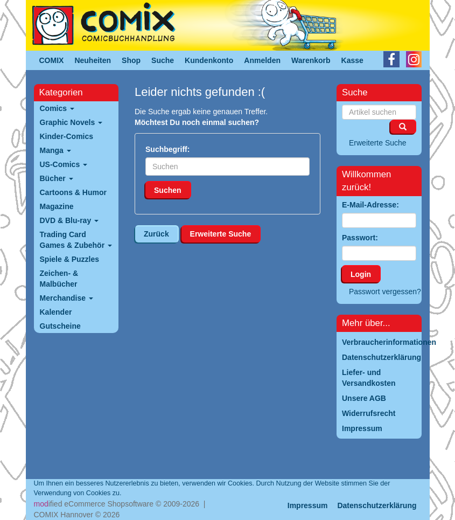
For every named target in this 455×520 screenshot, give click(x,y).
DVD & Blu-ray (69, 220)
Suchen (167, 190)
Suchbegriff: (167, 149)
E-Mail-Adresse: (370, 204)
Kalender (56, 312)
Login (361, 274)
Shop (131, 60)
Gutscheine (60, 326)
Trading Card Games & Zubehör (76, 239)
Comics (57, 108)
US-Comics (64, 164)
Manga (55, 150)
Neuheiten (92, 60)
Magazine (57, 206)
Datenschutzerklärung (376, 505)
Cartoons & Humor (73, 192)
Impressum (308, 505)
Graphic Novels (71, 122)
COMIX (51, 60)
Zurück (156, 234)
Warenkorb (311, 60)
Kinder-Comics (67, 136)
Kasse (352, 60)
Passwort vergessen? (385, 291)
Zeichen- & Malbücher (59, 278)
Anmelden (262, 60)
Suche (162, 60)
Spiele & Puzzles (69, 259)
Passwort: (360, 237)
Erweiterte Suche (220, 234)
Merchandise (66, 298)
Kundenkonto (209, 60)
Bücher (56, 178)
